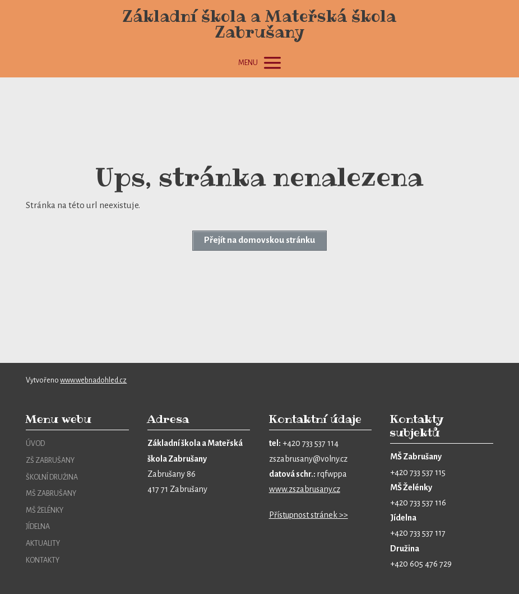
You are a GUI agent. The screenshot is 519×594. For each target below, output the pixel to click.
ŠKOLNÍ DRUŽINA (52, 477)
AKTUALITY (43, 543)
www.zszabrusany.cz (304, 489)
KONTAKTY (42, 560)
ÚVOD (35, 444)
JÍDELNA (38, 527)
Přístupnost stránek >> (308, 514)
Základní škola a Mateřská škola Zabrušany (259, 24)
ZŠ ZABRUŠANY (50, 460)
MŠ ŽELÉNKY (44, 510)
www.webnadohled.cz (93, 380)
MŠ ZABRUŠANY (51, 494)
